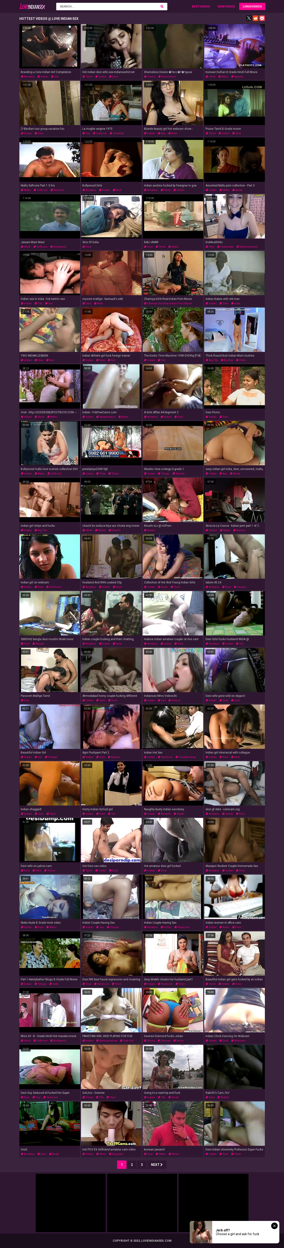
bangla (38, 643)
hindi (210, 76)
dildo (241, 360)
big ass (227, 360)
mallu (223, 76)
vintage (51, 757)
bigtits (179, 813)
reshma (57, 190)
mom (101, 1154)
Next (157, 1165)
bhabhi (223, 1097)
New (221, 6)
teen (175, 587)
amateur (28, 76)
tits (38, 303)
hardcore (165, 757)
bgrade (237, 76)
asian (123, 416)
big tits (212, 360)
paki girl (126, 1040)
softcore (100, 133)
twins (113, 473)
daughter (116, 1154)
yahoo (49, 870)
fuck (112, 700)
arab (98, 303)
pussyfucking (185, 757)
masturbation (106, 416)
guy (36, 1097)
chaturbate (225, 246)
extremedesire (247, 246)
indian (42, 76)
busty (54, 1154)
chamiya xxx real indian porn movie (168, 303)
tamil (87, 76)
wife (36, 870)
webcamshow (106, 1040)
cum (235, 700)
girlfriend (53, 587)
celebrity (117, 133)
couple (240, 587)
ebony (149, 1040)
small (173, 1097)
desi (113, 76)
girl (55, 76)
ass (161, 133)
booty (178, 1040)
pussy (87, 1097)
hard (51, 813)
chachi (114, 530)
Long (247, 6)
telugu (164, 473)
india (235, 303)
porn (237, 927)
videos (174, 700)
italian (225, 530)
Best (195, 6)
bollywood (58, 246)
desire (149, 76)
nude (163, 587)
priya (100, 473)
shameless (166, 76)
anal (172, 133)
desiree (164, 1040)
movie (100, 530)
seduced (50, 1097)
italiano (239, 530)
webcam (238, 1040)
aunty (237, 190)
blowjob (164, 813)
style (100, 700)
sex (86, 133)
